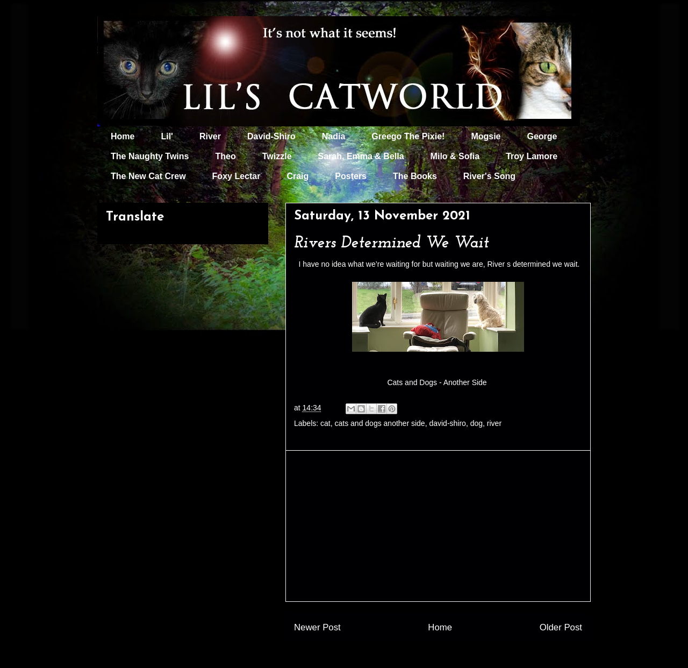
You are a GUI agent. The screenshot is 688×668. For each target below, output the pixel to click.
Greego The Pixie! (408, 136)
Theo (225, 156)
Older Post (561, 627)
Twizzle (277, 156)
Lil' (167, 136)
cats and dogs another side (380, 423)
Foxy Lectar (236, 176)
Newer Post (317, 627)
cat (325, 423)
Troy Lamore (531, 156)
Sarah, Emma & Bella (361, 156)
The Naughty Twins (150, 156)
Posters (351, 176)
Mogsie (485, 136)
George (542, 136)
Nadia (334, 136)
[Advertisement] (438, 526)
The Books (415, 176)
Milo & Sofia (455, 156)
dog (476, 423)
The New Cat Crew (148, 176)
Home (122, 136)
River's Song (489, 176)
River (210, 136)
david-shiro (447, 423)
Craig (297, 176)
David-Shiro (271, 136)
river (494, 423)
